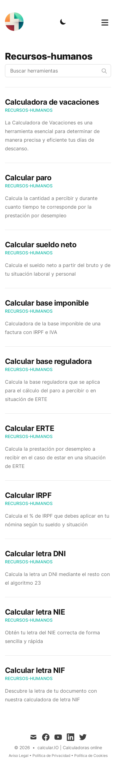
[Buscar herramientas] (58, 70)
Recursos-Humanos (29, 110)
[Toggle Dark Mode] (63, 22)
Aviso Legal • (20, 755)
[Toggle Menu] (105, 21)
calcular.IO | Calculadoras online (69, 747)
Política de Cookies (91, 755)
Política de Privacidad (51, 755)
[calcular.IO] (16, 21)
